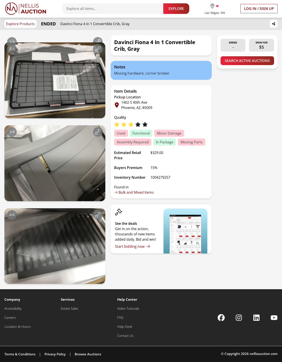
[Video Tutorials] (128, 308)
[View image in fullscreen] (98, 42)
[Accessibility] (13, 308)
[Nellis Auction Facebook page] (221, 317)
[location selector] (215, 8)
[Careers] (10, 317)
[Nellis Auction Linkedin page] (256, 317)
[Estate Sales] (69, 308)
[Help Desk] (124, 326)
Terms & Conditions (19, 354)
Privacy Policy (55, 354)
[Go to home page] (25, 8)
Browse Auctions (88, 354)
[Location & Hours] (17, 326)
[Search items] (115, 8)
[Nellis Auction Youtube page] (274, 317)
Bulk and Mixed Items (134, 192)
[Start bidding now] (132, 246)
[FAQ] (120, 317)
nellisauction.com (264, 353)
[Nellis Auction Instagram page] (238, 317)
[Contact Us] (125, 335)
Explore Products (20, 23)
